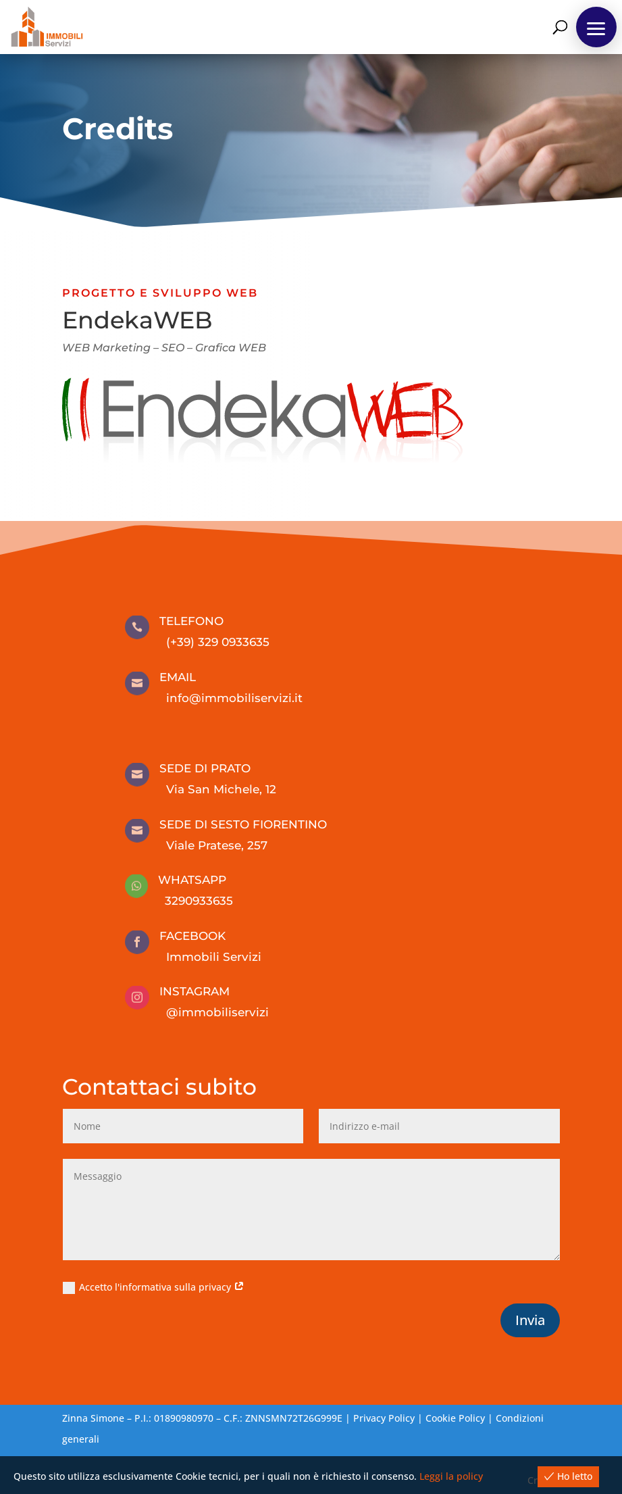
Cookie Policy (455, 1418)
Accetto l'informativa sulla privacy (153, 1287)
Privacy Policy (384, 1418)
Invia (530, 1320)
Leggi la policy (451, 1476)
